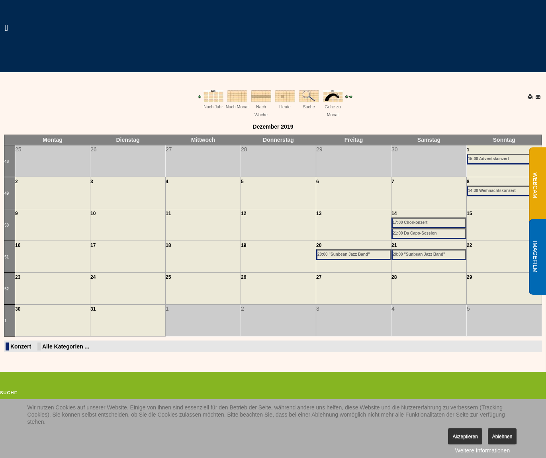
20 (318, 245)
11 (168, 213)
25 (168, 277)
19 (243, 245)
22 (469, 245)
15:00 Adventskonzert (488, 159)
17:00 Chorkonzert (410, 222)
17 (93, 245)
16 (17, 245)
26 (243, 277)
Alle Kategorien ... (65, 346)
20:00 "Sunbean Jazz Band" (343, 254)
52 (6, 289)
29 (469, 277)
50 (6, 225)
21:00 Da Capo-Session (415, 233)
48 (6, 161)
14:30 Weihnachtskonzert (492, 190)
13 (318, 213)
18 (168, 245)
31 (93, 309)
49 (6, 193)
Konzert (20, 346)
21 (394, 245)
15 (469, 213)
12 (243, 213)
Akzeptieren (465, 436)
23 (17, 277)
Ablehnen (502, 436)
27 (318, 277)
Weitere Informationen (482, 450)
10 (93, 213)
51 (6, 257)
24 (93, 277)
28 (394, 277)
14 (394, 213)
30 (17, 309)
